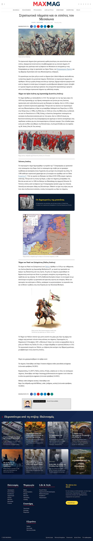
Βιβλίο (25, 490)
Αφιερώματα (10, 490)
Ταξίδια (28, 526)
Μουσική (25, 495)
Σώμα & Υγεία (43, 490)
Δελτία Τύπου (77, 537)
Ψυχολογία (26, 512)
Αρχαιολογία (10, 495)
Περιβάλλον (42, 495)
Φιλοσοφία (10, 501)
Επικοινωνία (69, 537)
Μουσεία (9, 499)
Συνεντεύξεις (10, 491)
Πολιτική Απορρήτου (60, 537)
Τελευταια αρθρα (52, 401)
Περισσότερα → (71, 502)
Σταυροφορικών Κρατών (64, 69)
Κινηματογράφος (27, 491)
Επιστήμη (25, 510)
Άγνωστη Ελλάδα (30, 530)
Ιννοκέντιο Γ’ (22, 176)
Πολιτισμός (40, 22)
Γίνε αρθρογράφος (86, 537)
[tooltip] (79, 4)
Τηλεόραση (26, 497)
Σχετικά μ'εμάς (49, 537)
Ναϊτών (47, 266)
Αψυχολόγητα (42, 497)
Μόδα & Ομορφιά (44, 493)
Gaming (25, 499)
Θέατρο (25, 493)
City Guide (29, 528)
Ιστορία (34, 22)
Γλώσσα (9, 503)
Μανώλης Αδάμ (57, 22)
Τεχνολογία (26, 508)
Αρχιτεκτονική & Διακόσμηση (47, 491)
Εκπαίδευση (10, 493)
